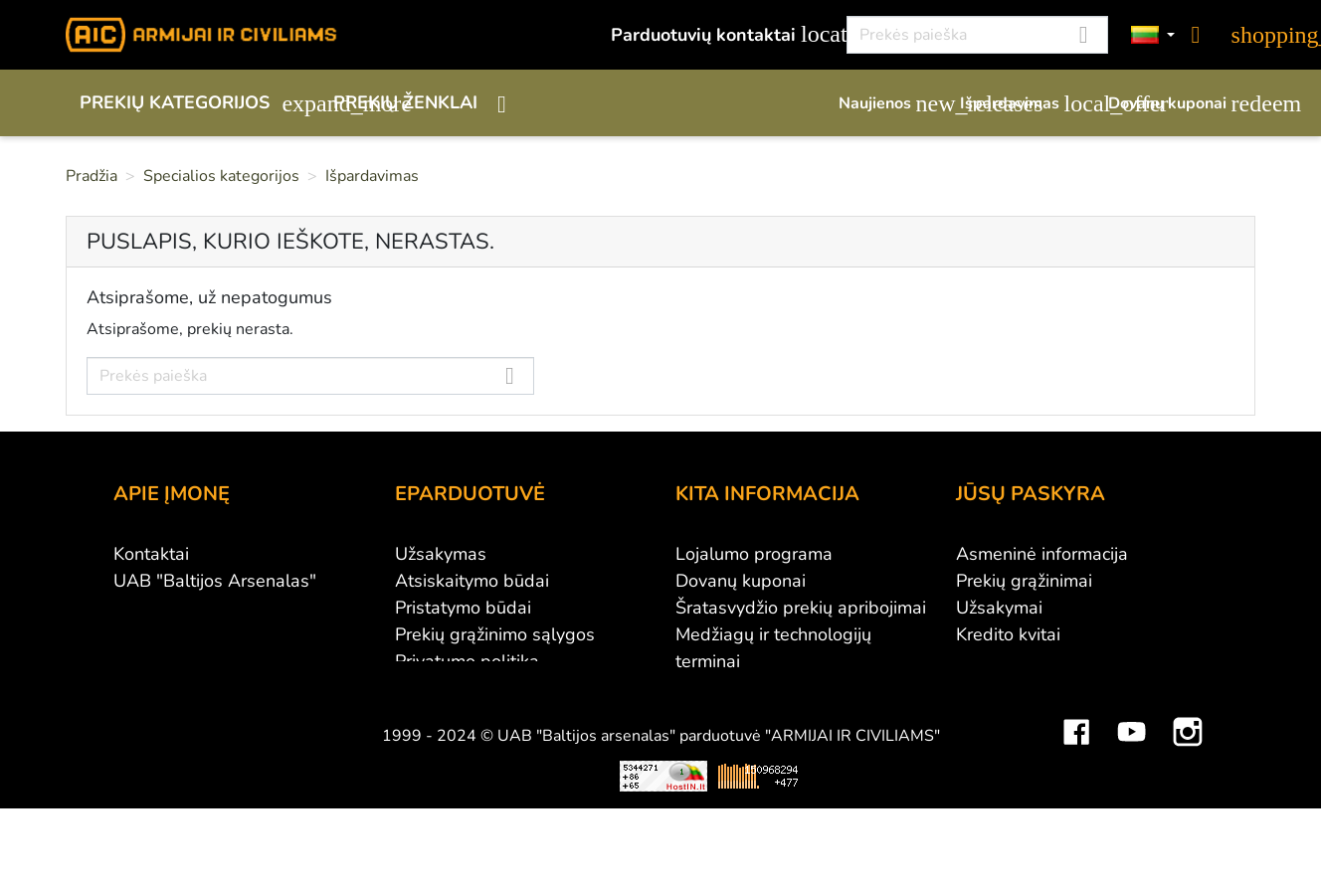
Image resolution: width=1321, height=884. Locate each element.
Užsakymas (440, 554)
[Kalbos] (1153, 35)
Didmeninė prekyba (192, 607)
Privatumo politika (467, 661)
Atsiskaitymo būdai (472, 581)
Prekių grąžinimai (1024, 581)
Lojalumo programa (754, 554)
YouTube (1132, 766)
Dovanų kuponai (1181, 103)
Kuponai (989, 688)
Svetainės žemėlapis (758, 715)
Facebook (1076, 766)
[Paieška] (977, 35)
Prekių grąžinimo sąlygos (495, 634)
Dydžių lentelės (737, 688)
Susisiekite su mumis (478, 688)
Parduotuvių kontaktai (718, 34)
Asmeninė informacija (1042, 554)
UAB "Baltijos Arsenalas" (214, 581)
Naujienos (889, 103)
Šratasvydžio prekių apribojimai (800, 607)
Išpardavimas (1024, 103)
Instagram (1188, 766)
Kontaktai (151, 554)
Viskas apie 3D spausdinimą (327, 824)
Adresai (987, 661)
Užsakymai (999, 607)
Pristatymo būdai (463, 607)
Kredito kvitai (1008, 634)
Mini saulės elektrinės (1045, 824)
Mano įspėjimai (1016, 715)
